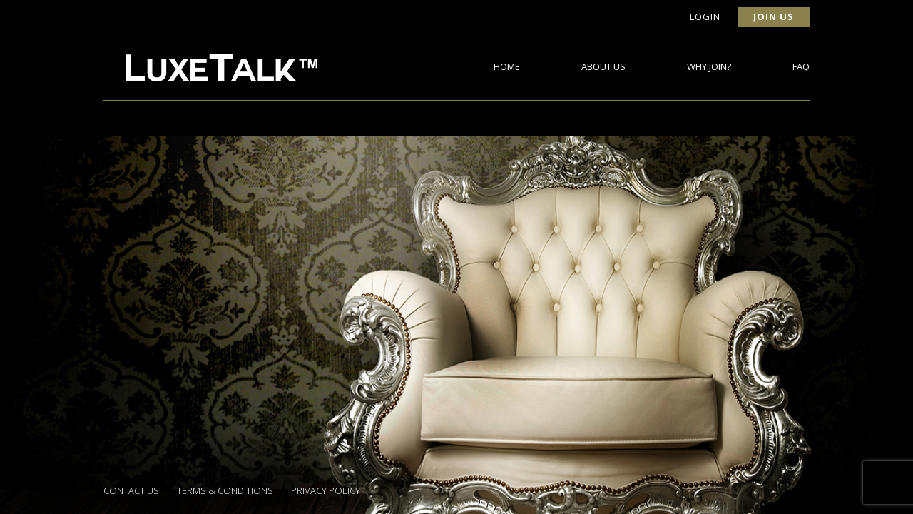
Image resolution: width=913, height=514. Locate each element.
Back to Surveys (155, 238)
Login (705, 16)
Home (507, 66)
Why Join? (709, 66)
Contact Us (131, 490)
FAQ (801, 66)
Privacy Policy (325, 490)
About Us (603, 66)
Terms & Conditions (225, 490)
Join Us (773, 16)
